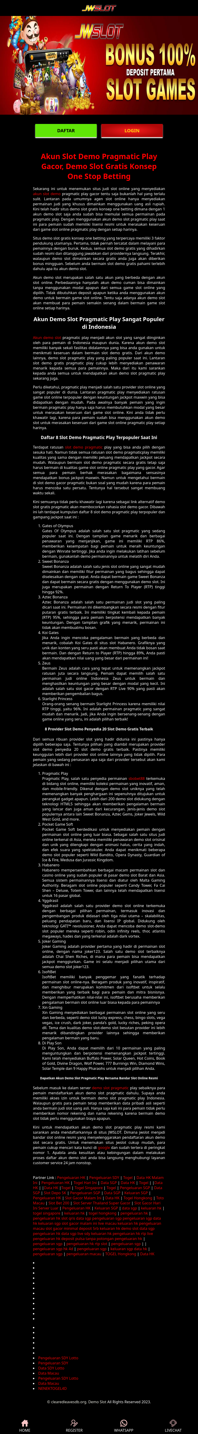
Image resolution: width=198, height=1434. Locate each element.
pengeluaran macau (83, 1253)
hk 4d (68, 1248)
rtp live (147, 1233)
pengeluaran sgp (107, 1218)
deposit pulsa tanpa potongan (87, 1238)
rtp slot (101, 1243)
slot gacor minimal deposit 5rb (72, 1228)
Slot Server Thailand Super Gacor (102, 1203)
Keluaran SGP (136, 1192)
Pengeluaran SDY (104, 1177)
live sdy (83, 1233)
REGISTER (74, 1426)
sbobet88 (136, 778)
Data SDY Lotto (51, 1368)
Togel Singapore (89, 1187)
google (104, 1147)
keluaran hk (151, 1208)
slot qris (68, 1218)
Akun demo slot (47, 337)
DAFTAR (66, 130)
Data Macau (48, 1373)
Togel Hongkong (138, 1197)
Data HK (128, 1182)
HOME (24, 1426)
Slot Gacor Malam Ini (83, 1197)
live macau (107, 1223)
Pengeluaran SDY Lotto (58, 1357)
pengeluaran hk (134, 1213)
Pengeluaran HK (71, 1177)
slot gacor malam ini (79, 1223)
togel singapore (46, 1213)
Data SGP (109, 1182)
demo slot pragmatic (110, 1087)
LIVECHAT (173, 1426)
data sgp (129, 1208)
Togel (127, 1177)
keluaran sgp (49, 1223)
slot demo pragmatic (84, 447)
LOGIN (132, 130)
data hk (140, 1248)
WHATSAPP (123, 1426)
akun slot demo (47, 193)
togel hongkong (103, 1213)
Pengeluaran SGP (135, 1187)
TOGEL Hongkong (120, 1253)
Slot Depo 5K (55, 1192)
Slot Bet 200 (58, 1203)
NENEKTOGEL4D (52, 1388)
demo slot (130, 1228)
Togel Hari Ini (85, 1182)
